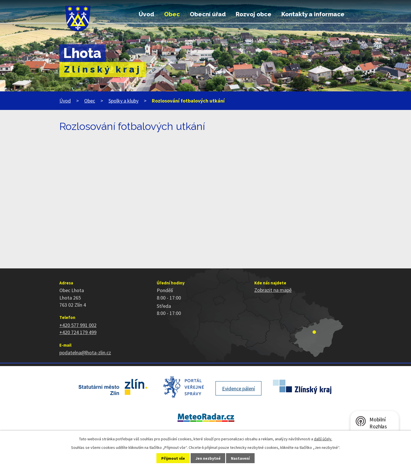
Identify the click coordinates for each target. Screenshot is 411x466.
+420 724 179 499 (77, 332)
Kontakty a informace (312, 14)
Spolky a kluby (123, 100)
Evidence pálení (238, 388)
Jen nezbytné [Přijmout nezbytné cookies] (208, 458)
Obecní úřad (208, 14)
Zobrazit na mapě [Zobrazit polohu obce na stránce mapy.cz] (273, 290)
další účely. (323, 438)
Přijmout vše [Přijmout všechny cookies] (173, 458)
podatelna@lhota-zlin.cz (85, 352)
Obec (172, 14)
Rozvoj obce (253, 14)
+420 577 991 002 (77, 325)
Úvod (146, 14)
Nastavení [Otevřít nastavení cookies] (240, 458)
